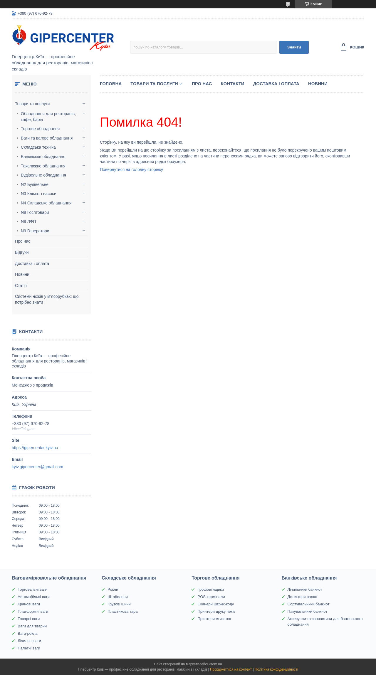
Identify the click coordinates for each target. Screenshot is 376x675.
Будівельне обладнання (43, 175)
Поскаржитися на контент (231, 669)
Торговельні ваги (32, 589)
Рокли (113, 589)
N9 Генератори (35, 231)
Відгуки (22, 252)
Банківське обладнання (43, 156)
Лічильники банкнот (305, 589)
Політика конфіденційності (276, 669)
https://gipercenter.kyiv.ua (35, 447)
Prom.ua (215, 664)
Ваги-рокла (27, 633)
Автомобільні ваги (34, 597)
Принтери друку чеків (216, 611)
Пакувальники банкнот (308, 611)
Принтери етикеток (214, 619)
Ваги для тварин (32, 626)
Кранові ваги (29, 604)
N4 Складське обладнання (46, 203)
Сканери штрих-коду (215, 604)
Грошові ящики (210, 589)
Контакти (232, 83)
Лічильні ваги (29, 641)
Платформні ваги (33, 611)
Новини (22, 274)
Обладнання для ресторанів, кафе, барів (48, 116)
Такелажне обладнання (43, 166)
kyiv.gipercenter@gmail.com (37, 466)
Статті (21, 285)
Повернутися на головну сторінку (131, 169)
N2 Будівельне (34, 184)
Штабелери (117, 597)
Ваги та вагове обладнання (47, 138)
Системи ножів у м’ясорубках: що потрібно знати (47, 299)
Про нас (22, 241)
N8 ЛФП (28, 221)
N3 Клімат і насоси (38, 193)
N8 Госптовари (35, 212)
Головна (111, 83)
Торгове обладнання (40, 128)
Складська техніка (38, 147)
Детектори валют (303, 597)
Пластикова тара (122, 611)
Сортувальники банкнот (309, 604)
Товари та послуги (32, 103)
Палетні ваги (29, 648)
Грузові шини (119, 604)
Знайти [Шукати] (294, 47)
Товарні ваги (29, 619)
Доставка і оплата (32, 263)
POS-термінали (211, 597)
